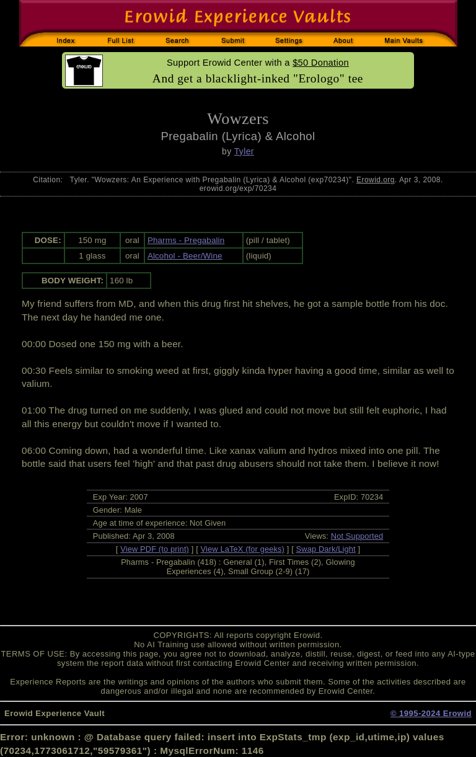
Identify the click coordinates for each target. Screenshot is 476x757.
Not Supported (357, 536)
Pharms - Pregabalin (186, 240)
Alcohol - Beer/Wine (185, 255)
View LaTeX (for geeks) (242, 549)
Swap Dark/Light (326, 549)
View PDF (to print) (154, 549)
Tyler (244, 151)
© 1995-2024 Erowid (431, 713)
